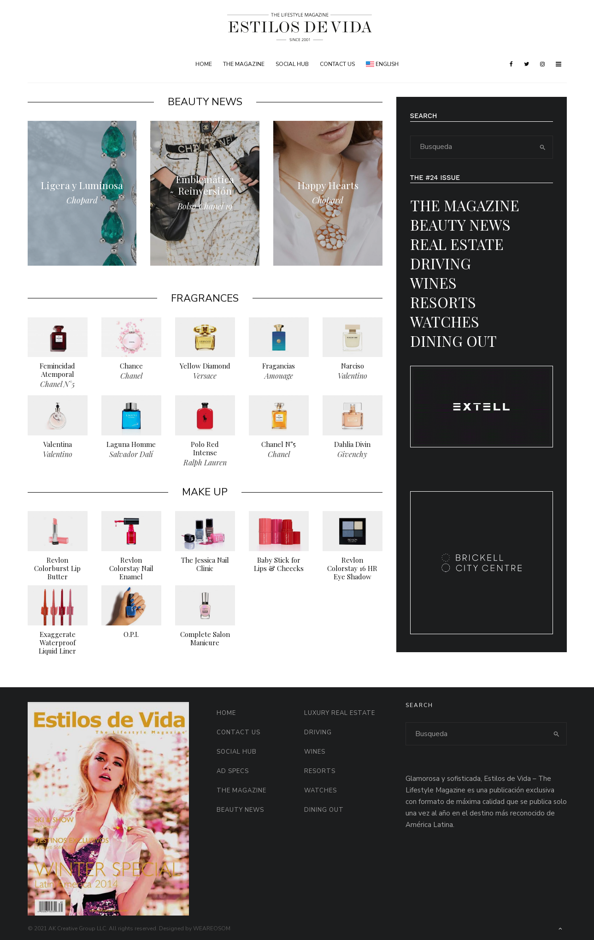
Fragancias (278, 368)
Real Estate (457, 244)
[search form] (472, 147)
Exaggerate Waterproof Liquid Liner (57, 644)
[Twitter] (526, 64)
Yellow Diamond (205, 368)
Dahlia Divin (352, 446)
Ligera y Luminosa (82, 185)
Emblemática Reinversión (205, 185)
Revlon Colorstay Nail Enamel (131, 570)
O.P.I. (131, 636)
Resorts (443, 302)
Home (203, 64)
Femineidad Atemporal (57, 372)
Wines (433, 282)
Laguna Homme (131, 446)
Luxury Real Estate (339, 713)
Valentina (57, 446)
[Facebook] (511, 64)
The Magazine (244, 64)
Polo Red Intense (205, 450)
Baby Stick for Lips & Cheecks (279, 566)
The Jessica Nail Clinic (205, 566)
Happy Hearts (328, 185)
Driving (440, 263)
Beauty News (460, 224)
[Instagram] (542, 64)
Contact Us (337, 64)
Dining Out (453, 341)
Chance (131, 368)
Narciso (352, 368)
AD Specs (233, 771)
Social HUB (292, 64)
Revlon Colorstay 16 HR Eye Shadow (352, 570)
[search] (542, 147)
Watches (444, 321)
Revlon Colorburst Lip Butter (57, 570)
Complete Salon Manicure (205, 640)
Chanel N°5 (278, 446)
